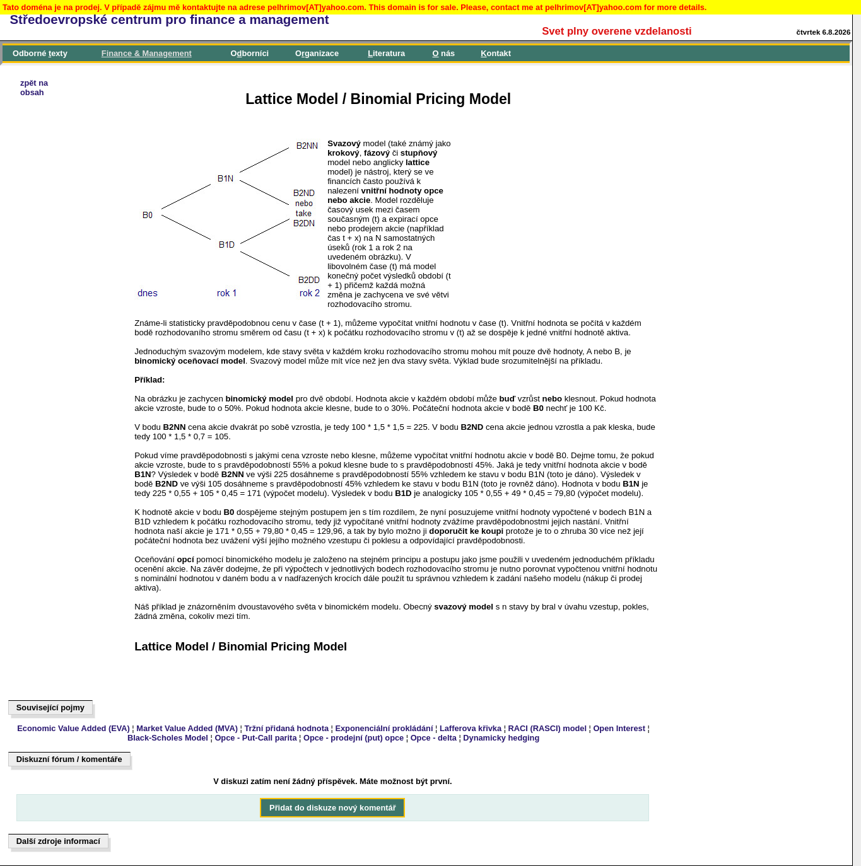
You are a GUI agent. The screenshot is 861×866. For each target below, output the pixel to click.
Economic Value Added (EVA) (73, 728)
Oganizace (317, 53)
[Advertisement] (66, 449)
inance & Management (147, 53)
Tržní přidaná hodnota (286, 728)
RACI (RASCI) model (547, 728)
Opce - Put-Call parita (255, 737)
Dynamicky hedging (501, 737)
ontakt (496, 53)
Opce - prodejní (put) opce (353, 737)
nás (444, 53)
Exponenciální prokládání (384, 728)
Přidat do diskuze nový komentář (332, 807)
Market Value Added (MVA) (187, 728)
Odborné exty (40, 53)
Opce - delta (434, 737)
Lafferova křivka (470, 728)
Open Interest (619, 728)
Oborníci (250, 53)
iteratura (386, 53)
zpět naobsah (34, 87)
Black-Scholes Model (167, 737)
